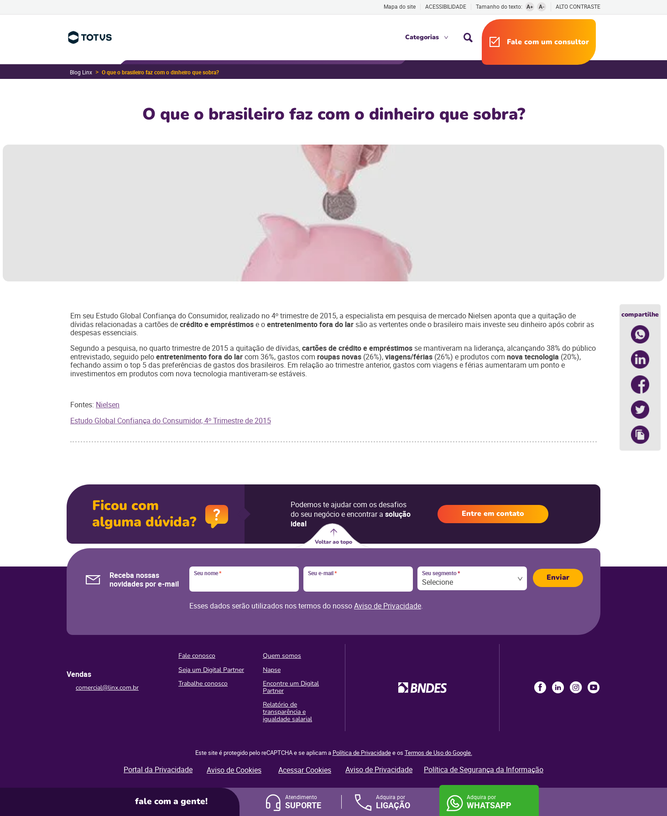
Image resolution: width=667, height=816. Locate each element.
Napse (272, 669)
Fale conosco (196, 655)
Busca (468, 37)
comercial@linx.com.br (107, 687)
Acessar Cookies (304, 769)
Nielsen (108, 405)
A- (542, 6)
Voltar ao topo (333, 542)
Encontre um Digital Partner (291, 687)
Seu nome (207, 573)
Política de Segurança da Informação (483, 769)
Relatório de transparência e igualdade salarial (287, 711)
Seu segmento (441, 573)
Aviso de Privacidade (387, 606)
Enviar (558, 577)
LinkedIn (558, 687)
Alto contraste (578, 6)
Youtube (593, 687)
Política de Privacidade (362, 752)
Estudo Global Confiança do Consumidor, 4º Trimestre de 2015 (170, 421)
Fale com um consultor (548, 42)
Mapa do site (400, 6)
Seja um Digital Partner (211, 669)
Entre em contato (493, 514)
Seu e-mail (322, 573)
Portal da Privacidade (158, 769)
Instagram (576, 687)
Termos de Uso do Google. (438, 752)
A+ (529, 6)
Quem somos (282, 655)
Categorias (422, 37)
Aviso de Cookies (234, 769)
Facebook (540, 687)
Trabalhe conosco (203, 683)
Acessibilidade (445, 6)
